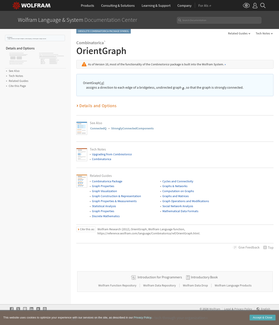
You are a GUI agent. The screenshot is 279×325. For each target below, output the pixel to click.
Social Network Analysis (177, 206)
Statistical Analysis (104, 206)
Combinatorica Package (107, 181)
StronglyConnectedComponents (132, 128)
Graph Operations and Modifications (185, 201)
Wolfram (214, 309)
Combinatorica (101, 159)
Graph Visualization (104, 191)
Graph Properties (103, 186)
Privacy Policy (243, 309)
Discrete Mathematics (106, 216)
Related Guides (238, 33)
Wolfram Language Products (233, 285)
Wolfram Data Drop (196, 285)
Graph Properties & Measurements (114, 201)
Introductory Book (204, 277)
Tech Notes (263, 33)
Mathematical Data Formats (180, 211)
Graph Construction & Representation (116, 196)
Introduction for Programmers (160, 277)
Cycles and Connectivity (177, 181)
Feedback (249, 247)
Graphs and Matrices (175, 196)
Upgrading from (112, 154)
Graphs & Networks (174, 186)
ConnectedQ (98, 128)
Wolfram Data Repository (160, 285)
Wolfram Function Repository (117, 285)
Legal (227, 309)
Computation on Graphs (178, 191)
